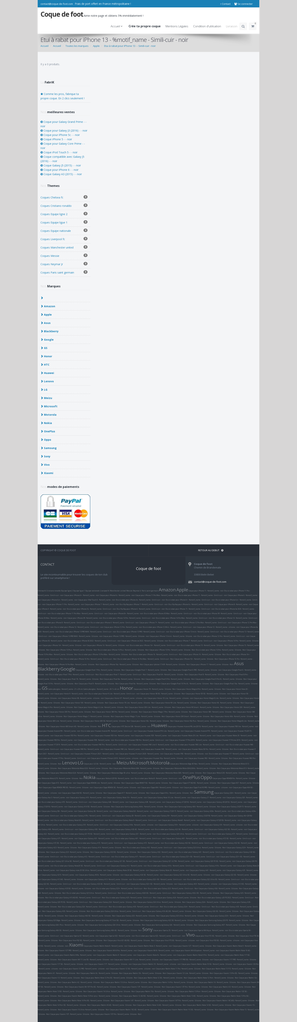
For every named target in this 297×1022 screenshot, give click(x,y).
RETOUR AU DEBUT (210, 550)
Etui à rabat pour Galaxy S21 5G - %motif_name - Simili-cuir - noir (126, 861)
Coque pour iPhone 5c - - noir (60, 135)
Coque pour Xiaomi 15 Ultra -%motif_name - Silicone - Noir (85, 1009)
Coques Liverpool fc (64, 239)
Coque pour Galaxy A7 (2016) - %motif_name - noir (186, 802)
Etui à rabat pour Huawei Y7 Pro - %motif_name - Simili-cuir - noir (64, 758)
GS (45, 688)
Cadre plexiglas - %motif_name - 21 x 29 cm (65, 689)
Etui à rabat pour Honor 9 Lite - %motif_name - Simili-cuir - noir (114, 693)
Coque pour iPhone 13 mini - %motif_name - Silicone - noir (173, 636)
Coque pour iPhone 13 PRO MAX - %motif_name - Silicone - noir (77, 636)
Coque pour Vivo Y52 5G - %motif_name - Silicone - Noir (85, 940)
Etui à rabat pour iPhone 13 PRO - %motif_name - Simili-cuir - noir (143, 631)
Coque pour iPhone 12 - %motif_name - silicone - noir (218, 627)
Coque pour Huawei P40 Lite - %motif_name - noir (124, 749)
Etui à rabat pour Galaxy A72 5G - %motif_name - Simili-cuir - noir (229, 838)
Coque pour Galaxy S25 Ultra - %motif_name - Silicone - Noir (184, 916)
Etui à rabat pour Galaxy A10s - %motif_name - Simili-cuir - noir (173, 865)
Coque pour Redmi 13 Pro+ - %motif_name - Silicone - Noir (202, 991)
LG (80, 762)
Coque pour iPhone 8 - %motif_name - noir (235, 604)
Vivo (190, 935)
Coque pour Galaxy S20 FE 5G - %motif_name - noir (215, 861)
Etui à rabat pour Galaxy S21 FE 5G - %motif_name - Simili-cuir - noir (92, 834)
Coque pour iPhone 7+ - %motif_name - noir (156, 622)
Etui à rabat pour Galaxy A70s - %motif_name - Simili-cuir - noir (90, 815)
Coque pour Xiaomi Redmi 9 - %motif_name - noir (117, 955)
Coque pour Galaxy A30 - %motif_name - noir (147, 802)
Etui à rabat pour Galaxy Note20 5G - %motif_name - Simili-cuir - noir (82, 865)
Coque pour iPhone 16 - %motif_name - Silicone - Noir (204, 654)
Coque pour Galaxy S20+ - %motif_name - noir (232, 793)
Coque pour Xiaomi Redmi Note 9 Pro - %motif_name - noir (200, 955)
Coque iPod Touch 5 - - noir (59, 152)
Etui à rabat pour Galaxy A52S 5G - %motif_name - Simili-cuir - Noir (149, 893)
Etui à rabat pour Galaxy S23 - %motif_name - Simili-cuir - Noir (173, 888)
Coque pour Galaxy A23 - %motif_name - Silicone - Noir (60, 847)
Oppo (206, 777)
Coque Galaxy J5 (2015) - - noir (61, 165)
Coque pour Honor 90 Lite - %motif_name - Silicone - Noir (178, 702)
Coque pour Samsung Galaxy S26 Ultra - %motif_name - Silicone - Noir (117, 925)
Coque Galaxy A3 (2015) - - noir (61, 174)
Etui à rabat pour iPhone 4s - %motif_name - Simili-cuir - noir (140, 600)
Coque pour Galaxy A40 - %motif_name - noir (111, 802)
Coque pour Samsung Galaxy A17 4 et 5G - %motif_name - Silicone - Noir (115, 920)
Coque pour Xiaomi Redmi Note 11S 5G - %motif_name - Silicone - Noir (190, 1009)
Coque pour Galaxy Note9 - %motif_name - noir (181, 820)
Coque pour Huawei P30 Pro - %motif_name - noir (57, 740)
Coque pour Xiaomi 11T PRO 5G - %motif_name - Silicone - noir (188, 959)
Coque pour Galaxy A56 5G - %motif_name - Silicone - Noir (92, 916)
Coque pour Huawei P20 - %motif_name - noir (153, 735)
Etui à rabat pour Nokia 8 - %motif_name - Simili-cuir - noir (158, 778)
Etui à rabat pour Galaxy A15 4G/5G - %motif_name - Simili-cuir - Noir (77, 897)
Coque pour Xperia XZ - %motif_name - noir (81, 936)
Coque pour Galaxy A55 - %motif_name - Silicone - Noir (68, 911)
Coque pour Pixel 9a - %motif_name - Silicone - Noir (140, 683)
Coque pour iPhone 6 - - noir (59, 170)
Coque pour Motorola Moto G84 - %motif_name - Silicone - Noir (138, 768)
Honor (126, 688)
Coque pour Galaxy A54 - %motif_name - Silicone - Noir (221, 888)
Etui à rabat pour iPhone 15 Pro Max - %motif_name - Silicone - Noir (105, 654)
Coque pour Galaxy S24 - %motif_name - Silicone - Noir (115, 902)
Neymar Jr (137, 590)
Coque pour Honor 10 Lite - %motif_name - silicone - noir (170, 698)
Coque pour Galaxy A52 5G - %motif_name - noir (237, 843)
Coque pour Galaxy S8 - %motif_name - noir (95, 811)
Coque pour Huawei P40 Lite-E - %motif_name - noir (153, 744)
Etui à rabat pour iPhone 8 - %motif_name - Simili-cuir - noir (66, 622)
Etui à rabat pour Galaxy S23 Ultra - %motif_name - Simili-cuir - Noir (93, 893)
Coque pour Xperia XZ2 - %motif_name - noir (117, 936)
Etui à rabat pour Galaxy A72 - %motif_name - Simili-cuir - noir (102, 843)
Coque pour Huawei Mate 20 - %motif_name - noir (236, 735)
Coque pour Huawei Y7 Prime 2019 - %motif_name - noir (235, 740)
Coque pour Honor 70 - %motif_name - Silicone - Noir (155, 689)
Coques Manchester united (64, 247)
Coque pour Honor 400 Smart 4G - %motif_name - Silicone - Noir (76, 726)
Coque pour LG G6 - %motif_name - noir (100, 764)
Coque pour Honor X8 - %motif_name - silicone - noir (83, 698)
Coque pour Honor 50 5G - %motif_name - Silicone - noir (208, 693)
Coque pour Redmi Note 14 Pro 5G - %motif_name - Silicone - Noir (88, 1000)
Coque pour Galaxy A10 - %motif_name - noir (88, 797)
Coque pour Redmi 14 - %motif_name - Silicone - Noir (220, 982)
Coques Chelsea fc (64, 197)
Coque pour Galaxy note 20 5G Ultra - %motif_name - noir (83, 870)
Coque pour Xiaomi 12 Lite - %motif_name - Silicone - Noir (190, 973)
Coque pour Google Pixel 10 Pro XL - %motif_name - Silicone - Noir (187, 683)
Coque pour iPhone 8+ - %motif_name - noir (125, 613)
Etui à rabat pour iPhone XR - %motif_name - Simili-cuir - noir (222, 613)
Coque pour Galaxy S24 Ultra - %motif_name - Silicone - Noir (162, 902)
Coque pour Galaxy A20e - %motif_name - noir (212, 811)
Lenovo (69, 762)
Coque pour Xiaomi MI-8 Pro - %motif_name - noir (117, 950)
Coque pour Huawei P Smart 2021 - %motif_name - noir (97, 753)
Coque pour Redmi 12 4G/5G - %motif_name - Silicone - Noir (147, 996)
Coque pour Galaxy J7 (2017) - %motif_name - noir (173, 811)
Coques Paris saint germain (64, 272)
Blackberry (49, 669)
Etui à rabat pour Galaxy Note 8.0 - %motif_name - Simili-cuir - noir (81, 820)
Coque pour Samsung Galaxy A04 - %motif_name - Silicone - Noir (195, 806)
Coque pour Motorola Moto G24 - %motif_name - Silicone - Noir (75, 773)
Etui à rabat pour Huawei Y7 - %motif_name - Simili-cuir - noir (234, 753)
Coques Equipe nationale (64, 231)
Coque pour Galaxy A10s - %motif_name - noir (218, 865)
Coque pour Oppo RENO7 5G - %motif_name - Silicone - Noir (149, 783)
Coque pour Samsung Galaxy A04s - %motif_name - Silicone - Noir (141, 806)
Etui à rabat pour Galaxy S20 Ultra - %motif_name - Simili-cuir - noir (184, 834)
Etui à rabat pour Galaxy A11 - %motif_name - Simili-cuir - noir (140, 856)
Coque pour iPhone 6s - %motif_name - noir (117, 595)
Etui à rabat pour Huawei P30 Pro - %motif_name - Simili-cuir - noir (142, 740)
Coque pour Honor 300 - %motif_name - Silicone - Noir (214, 712)
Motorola (160, 762)
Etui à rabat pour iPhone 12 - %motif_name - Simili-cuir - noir (79, 627)
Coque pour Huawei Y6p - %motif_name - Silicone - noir (166, 758)
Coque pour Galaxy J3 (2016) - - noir (64, 130)
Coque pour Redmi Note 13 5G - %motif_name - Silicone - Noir (62, 991)
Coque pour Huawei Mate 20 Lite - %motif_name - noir (194, 735)
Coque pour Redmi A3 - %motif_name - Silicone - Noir (234, 987)
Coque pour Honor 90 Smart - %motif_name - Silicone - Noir (200, 707)
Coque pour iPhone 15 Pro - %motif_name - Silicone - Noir (172, 650)
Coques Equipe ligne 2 (64, 214)
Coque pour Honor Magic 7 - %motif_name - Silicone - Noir (91, 716)
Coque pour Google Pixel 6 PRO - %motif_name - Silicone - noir (197, 670)
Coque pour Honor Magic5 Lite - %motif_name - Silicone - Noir (219, 698)
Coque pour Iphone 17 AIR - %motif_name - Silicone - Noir (167, 664)
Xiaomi (76, 945)
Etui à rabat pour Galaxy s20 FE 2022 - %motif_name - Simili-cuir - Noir (230, 897)
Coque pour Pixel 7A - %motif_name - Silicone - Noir (82, 679)
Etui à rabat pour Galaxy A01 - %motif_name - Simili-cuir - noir (140, 838)
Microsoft (140, 762)
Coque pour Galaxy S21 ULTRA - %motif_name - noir (173, 861)
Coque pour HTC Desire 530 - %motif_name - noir (131, 726)
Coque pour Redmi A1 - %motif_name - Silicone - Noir (59, 973)
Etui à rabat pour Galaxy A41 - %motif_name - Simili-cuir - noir (203, 852)
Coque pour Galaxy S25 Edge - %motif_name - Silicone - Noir (61, 920)
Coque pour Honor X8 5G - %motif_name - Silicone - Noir (162, 693)
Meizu (122, 762)
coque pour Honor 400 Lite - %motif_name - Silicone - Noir (61, 721)
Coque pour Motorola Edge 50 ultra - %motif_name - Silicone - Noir (128, 773)
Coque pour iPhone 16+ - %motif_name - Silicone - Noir (196, 659)
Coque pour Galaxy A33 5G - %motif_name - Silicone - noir (72, 888)
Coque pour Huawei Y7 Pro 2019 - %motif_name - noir (190, 740)
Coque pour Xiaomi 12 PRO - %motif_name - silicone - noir (86, 968)
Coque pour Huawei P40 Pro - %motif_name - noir (84, 749)
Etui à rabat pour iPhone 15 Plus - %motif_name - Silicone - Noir (123, 650)
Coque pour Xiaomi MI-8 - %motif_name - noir (156, 950)
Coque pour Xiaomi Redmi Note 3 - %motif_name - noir (150, 946)
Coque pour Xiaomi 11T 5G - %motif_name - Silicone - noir (65, 964)
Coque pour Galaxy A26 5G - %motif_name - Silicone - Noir (220, 911)
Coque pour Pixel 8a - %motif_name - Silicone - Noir (124, 679)
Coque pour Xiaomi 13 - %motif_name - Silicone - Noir (63, 978)
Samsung (204, 792)
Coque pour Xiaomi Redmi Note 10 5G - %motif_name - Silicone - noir (209, 964)
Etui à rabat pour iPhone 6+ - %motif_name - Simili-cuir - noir (190, 600)
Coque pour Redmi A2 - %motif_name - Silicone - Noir (83, 982)
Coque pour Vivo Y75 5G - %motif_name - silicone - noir (177, 940)
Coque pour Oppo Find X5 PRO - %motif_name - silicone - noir (208, 787)
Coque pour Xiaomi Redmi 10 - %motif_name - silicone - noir (157, 964)
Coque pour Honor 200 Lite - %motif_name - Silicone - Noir (152, 707)
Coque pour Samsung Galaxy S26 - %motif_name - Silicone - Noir (172, 925)
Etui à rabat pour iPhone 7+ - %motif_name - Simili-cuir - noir (190, 609)
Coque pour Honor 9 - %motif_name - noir (71, 693)
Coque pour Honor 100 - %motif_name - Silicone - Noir (87, 702)
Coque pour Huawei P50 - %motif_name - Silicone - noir (186, 753)
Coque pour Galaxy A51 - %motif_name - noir (96, 838)
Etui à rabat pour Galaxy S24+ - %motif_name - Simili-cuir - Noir (189, 906)
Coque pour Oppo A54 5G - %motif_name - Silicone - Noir (84, 793)
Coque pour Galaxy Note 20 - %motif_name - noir (169, 870)
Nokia (89, 777)
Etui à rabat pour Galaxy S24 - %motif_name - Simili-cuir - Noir (87, 906)
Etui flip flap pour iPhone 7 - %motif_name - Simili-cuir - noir (144, 604)
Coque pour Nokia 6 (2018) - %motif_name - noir (115, 778)
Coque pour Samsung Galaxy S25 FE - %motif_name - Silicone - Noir (226, 920)
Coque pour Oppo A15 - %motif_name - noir (59, 783)
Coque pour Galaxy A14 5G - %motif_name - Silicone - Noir (91, 806)
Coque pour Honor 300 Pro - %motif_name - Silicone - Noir (119, 712)
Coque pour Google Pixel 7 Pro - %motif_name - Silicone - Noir (100, 670)
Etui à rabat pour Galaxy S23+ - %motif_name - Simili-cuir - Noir (121, 888)
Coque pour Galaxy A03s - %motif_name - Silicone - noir (101, 875)
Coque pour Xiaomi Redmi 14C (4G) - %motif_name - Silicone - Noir (233, 1000)
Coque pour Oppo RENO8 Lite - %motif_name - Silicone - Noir (101, 783)
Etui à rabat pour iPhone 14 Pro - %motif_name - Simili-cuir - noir (129, 618)
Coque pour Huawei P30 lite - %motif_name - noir (238, 726)
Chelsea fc (42, 590)
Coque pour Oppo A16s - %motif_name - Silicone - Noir (172, 793)
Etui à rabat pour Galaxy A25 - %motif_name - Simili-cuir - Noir (131, 897)
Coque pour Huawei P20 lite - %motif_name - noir (114, 735)
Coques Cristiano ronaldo (64, 206)
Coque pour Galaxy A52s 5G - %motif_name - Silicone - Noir (200, 893)
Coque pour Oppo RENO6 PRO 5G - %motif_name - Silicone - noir (68, 787)
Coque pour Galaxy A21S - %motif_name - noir (60, 875)
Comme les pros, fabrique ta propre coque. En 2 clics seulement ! (62, 96)
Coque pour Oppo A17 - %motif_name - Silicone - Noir (129, 793)
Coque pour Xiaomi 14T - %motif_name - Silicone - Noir (137, 1000)
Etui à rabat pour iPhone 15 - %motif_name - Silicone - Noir (204, 645)
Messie (129, 590)
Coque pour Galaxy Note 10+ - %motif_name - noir (127, 797)
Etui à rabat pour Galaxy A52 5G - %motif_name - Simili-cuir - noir (191, 843)
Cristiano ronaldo (53, 590)
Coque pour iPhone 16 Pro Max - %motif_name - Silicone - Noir (74, 664)
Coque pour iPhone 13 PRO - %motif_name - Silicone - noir (126, 636)
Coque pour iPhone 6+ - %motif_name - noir (81, 595)
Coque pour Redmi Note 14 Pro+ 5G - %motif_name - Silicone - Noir (64, 1005)
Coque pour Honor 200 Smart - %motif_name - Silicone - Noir (190, 716)
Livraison (231, 26)
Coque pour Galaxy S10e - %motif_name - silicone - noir (136, 825)
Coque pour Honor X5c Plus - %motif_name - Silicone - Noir (197, 721)
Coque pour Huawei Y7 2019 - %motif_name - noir (57, 744)
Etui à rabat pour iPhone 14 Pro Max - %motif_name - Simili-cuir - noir (184, 618)
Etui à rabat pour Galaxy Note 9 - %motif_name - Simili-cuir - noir (135, 820)
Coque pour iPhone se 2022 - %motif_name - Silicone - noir (144, 641)
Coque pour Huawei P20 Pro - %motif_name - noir (74, 735)
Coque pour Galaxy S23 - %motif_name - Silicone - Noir (72, 852)
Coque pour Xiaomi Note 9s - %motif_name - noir (157, 955)
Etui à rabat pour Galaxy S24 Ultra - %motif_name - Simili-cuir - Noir (118, 911)
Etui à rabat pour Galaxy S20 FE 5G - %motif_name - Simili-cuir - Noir (65, 902)
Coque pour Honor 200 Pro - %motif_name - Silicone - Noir (72, 712)
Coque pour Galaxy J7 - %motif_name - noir (208, 797)
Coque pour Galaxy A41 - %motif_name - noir (208, 870)
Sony (147, 929)
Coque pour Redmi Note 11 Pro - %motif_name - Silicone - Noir (181, 968)
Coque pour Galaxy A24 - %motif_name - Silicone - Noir (179, 897)
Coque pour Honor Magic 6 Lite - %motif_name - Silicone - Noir (103, 707)
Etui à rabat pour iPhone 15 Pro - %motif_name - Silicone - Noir (221, 650)
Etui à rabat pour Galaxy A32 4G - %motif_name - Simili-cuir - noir (103, 884)
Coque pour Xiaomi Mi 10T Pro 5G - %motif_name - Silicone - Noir (95, 987)
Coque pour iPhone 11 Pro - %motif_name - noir (65, 604)
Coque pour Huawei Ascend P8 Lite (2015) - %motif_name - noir (193, 726)
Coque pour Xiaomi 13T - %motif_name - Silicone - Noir (143, 987)
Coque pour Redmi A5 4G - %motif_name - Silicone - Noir (114, 1005)
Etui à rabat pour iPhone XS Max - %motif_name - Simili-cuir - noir (170, 613)
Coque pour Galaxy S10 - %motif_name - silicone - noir (225, 825)
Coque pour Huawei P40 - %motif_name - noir (163, 749)
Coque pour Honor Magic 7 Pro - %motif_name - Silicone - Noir (168, 712)
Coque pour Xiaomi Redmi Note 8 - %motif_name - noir (106, 946)
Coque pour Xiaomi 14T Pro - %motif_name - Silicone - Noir (182, 1000)
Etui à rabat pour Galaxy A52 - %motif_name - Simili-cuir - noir (152, 847)
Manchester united (118, 590)
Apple (182, 589)
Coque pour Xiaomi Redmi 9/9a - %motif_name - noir (75, 955)
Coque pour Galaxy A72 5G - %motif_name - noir (57, 843)
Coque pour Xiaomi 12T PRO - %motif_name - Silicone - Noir (73, 950)
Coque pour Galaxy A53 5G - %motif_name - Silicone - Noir (118, 852)
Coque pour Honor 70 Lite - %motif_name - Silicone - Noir (132, 702)
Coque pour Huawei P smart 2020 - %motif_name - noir (141, 753)
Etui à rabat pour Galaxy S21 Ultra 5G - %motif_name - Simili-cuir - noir (70, 861)
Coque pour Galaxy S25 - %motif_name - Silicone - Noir (138, 916)
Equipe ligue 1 (79, 590)
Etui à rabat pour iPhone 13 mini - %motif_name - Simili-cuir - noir (197, 631)
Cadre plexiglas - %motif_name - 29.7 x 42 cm (101, 689)
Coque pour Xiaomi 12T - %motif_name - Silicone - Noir (194, 946)
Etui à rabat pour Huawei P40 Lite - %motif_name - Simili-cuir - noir (202, 744)
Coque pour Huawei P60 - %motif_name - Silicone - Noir (210, 758)
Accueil (117, 26)
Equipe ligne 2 (67, 590)
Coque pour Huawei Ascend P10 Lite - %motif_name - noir (161, 731)
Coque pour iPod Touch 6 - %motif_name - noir (96, 600)
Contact (225, 3)
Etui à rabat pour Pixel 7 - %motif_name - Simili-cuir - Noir (123, 674)
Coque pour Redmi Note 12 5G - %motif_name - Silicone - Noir (162, 978)
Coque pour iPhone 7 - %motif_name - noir (102, 604)
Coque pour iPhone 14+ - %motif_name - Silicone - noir (64, 645)
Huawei (159, 725)
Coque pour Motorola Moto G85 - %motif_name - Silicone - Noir (181, 773)
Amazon (167, 589)
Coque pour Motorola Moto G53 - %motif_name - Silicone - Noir (87, 768)
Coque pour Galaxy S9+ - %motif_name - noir (169, 815)
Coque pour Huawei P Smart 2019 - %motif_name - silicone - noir (117, 758)
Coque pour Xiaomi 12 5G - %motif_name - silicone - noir (132, 968)
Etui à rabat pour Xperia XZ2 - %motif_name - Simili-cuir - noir (160, 936)
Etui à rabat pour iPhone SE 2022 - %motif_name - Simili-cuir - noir (94, 641)
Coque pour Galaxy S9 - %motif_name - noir (133, 815)
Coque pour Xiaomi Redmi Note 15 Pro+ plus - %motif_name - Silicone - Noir (92, 996)
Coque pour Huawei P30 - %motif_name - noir (96, 740)
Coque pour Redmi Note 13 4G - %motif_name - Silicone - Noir (196, 996)
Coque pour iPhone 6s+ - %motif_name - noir (60, 600)
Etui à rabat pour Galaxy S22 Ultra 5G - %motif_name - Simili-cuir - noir (216, 879)
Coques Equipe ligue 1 (64, 222)
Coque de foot (62, 14)
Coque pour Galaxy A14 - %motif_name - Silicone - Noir (104, 847)
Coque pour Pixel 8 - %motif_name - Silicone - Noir (209, 674)
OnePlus (191, 777)
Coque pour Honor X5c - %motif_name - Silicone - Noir (152, 721)
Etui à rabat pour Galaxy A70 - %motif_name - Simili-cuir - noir (67, 802)
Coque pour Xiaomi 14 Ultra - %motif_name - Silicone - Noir (111, 991)
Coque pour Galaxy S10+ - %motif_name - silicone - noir (181, 825)
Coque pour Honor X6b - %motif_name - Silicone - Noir (236, 716)
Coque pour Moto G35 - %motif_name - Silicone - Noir (228, 773)
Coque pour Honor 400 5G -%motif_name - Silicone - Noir (107, 721)
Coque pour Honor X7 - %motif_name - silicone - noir (126, 698)
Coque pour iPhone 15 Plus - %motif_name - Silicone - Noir (73, 650)
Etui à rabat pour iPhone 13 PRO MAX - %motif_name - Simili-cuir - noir (87, 631)
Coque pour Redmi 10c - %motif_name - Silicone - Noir (144, 973)
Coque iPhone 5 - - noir (56, 139)
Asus (239, 663)
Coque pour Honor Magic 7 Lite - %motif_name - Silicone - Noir (140, 716)
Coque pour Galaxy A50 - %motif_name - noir (97, 829)
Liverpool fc (104, 590)
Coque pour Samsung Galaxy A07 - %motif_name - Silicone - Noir (224, 925)
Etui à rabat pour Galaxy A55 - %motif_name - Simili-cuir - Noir (138, 906)
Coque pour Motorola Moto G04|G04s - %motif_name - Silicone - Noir (193, 768)
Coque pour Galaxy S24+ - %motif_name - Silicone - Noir (208, 902)
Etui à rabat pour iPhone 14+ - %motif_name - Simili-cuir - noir (155, 645)
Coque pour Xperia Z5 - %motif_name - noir (170, 930)
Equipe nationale (92, 590)
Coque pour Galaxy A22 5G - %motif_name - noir (228, 829)
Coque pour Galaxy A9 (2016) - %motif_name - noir (227, 802)
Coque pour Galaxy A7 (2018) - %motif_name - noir (221, 820)
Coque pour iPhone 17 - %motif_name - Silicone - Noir (212, 664)
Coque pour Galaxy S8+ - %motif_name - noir (59, 811)
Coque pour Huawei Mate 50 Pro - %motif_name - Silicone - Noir (207, 749)
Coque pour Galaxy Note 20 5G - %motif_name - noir (128, 870)
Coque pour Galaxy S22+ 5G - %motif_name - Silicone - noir (154, 884)
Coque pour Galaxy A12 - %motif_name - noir (129, 865)
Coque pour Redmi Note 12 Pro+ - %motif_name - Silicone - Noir (213, 978)
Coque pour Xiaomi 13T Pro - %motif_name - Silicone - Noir (189, 987)
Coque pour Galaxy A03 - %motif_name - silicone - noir (200, 884)
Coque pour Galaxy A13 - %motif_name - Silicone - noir (110, 879)
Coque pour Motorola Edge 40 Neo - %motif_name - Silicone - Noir (196, 764)
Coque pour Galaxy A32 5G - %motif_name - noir (143, 875)
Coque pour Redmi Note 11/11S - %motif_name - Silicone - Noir (231, 968)
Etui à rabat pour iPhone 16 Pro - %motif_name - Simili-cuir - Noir (90, 659)
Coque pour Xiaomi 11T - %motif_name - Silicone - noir (110, 964)
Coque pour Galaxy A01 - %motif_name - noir (184, 838)
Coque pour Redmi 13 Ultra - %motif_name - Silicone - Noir (128, 982)
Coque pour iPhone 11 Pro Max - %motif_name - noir (156, 595)
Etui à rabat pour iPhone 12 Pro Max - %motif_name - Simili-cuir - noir (203, 622)
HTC (106, 725)
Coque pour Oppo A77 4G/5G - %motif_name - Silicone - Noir (197, 783)
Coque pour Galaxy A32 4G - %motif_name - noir (135, 829)
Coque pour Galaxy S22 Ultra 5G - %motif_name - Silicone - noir (189, 875)
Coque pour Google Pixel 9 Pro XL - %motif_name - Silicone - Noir (221, 679)
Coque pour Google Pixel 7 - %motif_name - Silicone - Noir (149, 670)
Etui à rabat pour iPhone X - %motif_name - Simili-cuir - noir (115, 622)
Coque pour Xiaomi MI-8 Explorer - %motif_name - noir (197, 950)
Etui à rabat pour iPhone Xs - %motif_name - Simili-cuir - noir (91, 609)
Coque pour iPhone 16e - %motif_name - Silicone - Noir (122, 664)
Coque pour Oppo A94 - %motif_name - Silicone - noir (162, 787)
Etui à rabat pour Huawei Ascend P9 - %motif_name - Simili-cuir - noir (109, 731)
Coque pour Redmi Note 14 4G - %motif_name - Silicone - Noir (161, 1005)
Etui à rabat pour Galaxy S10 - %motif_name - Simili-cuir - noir (88, 825)
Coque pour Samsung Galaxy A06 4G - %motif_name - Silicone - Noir (114, 930)
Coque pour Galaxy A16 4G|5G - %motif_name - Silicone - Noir (171, 911)
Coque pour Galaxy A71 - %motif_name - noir (60, 838)
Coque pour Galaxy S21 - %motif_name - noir (138, 834)
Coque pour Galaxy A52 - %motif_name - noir (160, 852)
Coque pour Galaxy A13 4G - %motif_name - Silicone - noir (65, 879)
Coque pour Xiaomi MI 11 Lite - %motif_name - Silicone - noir (138, 959)
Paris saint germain (150, 590)
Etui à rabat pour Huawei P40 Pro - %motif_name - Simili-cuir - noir (105, 744)
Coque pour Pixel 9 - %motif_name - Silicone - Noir (99, 683)
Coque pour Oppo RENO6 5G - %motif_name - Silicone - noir (117, 787)
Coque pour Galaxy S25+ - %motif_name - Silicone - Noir (231, 916)
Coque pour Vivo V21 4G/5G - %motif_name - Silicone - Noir (131, 940)
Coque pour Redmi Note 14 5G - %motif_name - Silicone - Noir (211, 1005)
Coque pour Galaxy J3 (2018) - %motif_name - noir (207, 815)
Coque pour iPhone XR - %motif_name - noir (84, 618)
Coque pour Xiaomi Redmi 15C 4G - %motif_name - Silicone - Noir (136, 1009)
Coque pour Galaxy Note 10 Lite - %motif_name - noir (169, 797)
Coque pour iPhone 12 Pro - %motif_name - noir (123, 627)
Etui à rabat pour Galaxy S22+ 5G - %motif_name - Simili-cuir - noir (160, 879)
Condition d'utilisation (207, 26)
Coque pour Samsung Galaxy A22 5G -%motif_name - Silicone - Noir (172, 920)
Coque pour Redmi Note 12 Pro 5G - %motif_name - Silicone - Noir (111, 978)
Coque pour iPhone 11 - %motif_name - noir (206, 590)
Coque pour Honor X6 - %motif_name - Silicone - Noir (223, 702)
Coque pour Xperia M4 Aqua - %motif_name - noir (208, 930)
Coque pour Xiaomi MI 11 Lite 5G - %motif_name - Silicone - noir (88, 959)
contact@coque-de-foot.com (57, 3)
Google (67, 669)
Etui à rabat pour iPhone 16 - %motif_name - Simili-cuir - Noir (158, 654)
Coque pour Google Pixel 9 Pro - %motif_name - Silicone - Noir (170, 679)
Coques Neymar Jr (64, 264)
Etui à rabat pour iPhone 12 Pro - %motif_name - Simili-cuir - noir (223, 636)
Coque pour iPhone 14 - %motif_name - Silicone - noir (108, 645)
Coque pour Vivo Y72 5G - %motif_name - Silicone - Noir (217, 936)
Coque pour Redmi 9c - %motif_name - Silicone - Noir (102, 973)
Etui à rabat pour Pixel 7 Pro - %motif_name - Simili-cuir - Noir (74, 674)
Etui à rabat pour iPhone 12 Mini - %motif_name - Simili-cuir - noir (169, 627)
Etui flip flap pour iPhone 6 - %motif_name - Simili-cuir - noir (141, 609)
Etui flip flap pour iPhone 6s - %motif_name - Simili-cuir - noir (193, 604)
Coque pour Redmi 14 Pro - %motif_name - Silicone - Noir (175, 982)
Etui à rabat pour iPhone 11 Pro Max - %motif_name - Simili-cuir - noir (80, 613)
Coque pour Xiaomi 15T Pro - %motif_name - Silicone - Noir (118, 1014)
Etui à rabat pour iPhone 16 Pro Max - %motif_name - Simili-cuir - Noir (145, 659)
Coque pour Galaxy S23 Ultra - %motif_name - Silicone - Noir (202, 847)
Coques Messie (64, 256)
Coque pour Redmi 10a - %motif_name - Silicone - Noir (157, 991)
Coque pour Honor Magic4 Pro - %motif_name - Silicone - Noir (201, 689)
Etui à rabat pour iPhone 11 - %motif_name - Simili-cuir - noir (202, 595)
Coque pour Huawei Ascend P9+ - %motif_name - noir (59, 731)
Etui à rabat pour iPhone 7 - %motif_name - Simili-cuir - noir (193, 641)
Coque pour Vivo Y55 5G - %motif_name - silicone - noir (222, 940)
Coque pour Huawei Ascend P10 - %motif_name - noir (206, 731)
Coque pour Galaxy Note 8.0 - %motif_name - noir (133, 811)
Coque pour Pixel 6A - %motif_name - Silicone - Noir (167, 674)
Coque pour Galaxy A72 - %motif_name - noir (146, 843)
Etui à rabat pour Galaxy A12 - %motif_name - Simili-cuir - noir (89, 856)
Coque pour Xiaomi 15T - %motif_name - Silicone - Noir (72, 1014)
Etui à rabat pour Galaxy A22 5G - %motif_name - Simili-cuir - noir (181, 829)
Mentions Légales (177, 26)
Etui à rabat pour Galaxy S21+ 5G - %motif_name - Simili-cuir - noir (193, 856)
